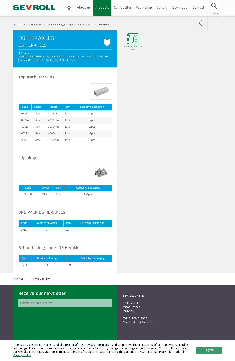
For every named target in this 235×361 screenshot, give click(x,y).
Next (214, 23)
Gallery (162, 7)
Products (102, 7)
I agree (209, 350)
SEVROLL (34, 8)
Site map (18, 279)
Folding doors (34, 25)
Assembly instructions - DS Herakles (133, 48)
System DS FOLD (55, 56)
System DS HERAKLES (97, 25)
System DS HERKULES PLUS (61, 60)
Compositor (122, 7)
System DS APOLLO (97, 56)
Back (200, 23)
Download (180, 7)
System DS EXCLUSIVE (31, 56)
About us (84, 7)
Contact (198, 7)
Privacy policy (40, 279)
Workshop (144, 7)
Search (214, 13)
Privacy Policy (22, 355)
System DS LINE (75, 56)
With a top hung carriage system (64, 25)
